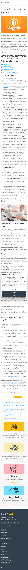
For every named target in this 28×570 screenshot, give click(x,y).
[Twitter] (8, 523)
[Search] (7, 397)
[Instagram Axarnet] (8, 392)
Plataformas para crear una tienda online (12, 402)
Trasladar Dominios (5, 559)
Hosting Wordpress (4, 531)
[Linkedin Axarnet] (11, 392)
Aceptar (14, 295)
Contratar (14, 505)
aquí (17, 92)
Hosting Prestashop (5, 532)
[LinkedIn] (11, 523)
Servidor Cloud (3, 549)
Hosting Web (3, 529)
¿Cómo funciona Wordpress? (10, 418)
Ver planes (14, 440)
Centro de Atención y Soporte (8, 519)
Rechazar (14, 292)
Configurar (14, 289)
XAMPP (19, 103)
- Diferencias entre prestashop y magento (10, 72)
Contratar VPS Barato (14, 461)
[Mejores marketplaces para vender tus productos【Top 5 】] (2, 415)
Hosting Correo (4, 537)
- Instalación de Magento (6, 65)
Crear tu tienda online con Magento (13, 10)
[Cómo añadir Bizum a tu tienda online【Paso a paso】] (2, 410)
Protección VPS (4, 551)
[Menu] (1, 2)
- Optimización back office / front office (9, 68)
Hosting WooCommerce (5, 534)
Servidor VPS (3, 546)
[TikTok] (18, 523)
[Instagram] (5, 523)
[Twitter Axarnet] (5, 392)
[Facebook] (2, 523)
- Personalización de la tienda (7, 69)
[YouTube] (15, 523)
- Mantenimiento (4, 71)
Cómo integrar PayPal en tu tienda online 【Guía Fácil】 (14, 406)
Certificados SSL (4, 564)
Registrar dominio (14, 482)
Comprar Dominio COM (6, 561)
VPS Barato (3, 548)
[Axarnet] (6, 2)
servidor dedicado (13, 376)
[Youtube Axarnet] (15, 392)
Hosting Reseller (4, 535)
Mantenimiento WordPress (6, 538)
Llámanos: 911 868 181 (7, 517)
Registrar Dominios (5, 558)
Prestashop (16, 330)
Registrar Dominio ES (5, 562)
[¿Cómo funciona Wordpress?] (2, 418)
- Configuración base (5, 66)
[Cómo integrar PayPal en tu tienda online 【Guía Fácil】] (2, 406)
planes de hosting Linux (12, 382)
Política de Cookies (8, 285)
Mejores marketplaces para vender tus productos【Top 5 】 (14, 414)
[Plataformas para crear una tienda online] (2, 402)
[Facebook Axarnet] (2, 392)
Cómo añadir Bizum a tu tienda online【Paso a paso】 (14, 410)
